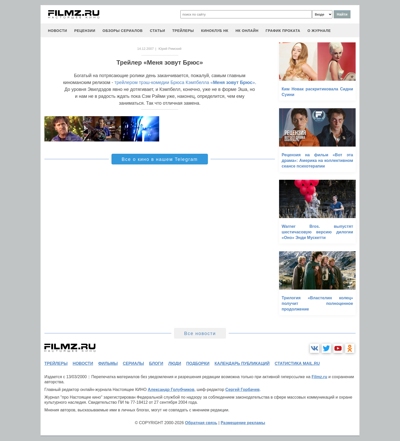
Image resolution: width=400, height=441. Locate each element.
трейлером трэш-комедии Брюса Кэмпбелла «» (184, 82)
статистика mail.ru (297, 363)
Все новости (200, 333)
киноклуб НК (214, 31)
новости (57, 31)
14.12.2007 (145, 49)
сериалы (133, 363)
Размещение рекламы (243, 423)
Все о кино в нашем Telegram (160, 159)
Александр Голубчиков (171, 389)
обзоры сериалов (123, 31)
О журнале (319, 31)
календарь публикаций (242, 363)
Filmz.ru (319, 377)
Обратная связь (201, 423)
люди (174, 363)
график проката (283, 31)
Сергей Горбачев (242, 389)
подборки (197, 363)
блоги (156, 363)
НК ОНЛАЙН (246, 31)
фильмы (108, 363)
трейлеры (183, 31)
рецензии (84, 31)
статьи (157, 31)
